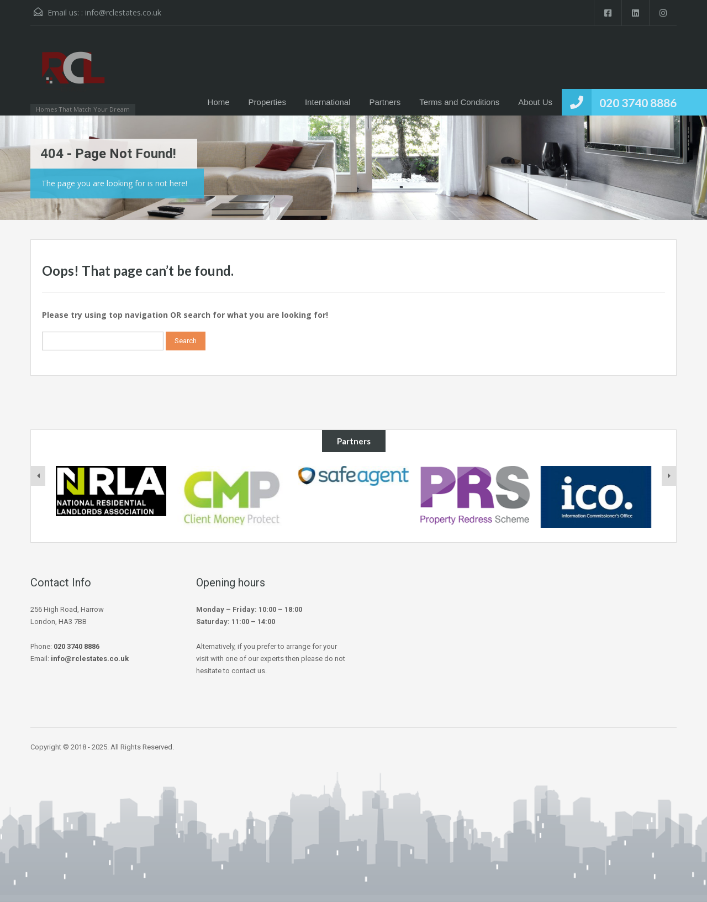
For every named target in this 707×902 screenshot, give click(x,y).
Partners (385, 102)
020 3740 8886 (638, 102)
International (328, 102)
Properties (267, 102)
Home (219, 102)
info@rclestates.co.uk (123, 12)
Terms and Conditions (459, 102)
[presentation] (38, 476)
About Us (535, 102)
